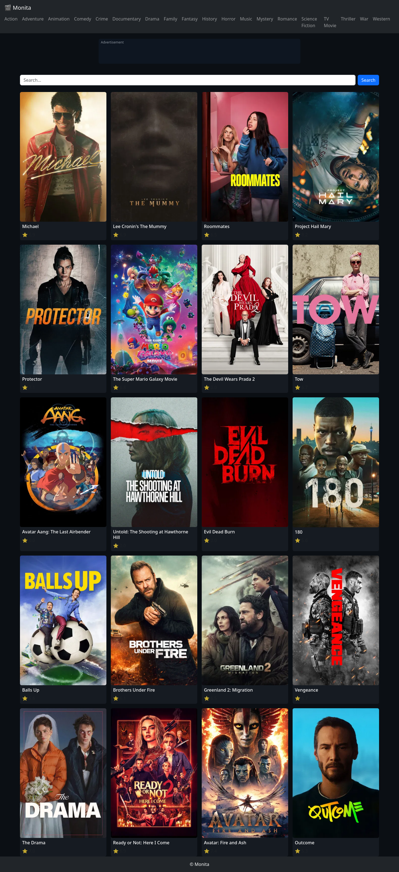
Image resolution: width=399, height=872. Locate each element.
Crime (102, 19)
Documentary (126, 19)
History (209, 19)
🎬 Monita (17, 7)
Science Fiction (309, 22)
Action (10, 19)
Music (246, 19)
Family (170, 19)
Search (368, 80)
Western (381, 19)
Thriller (348, 19)
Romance (287, 19)
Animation (59, 19)
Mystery (265, 19)
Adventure (33, 19)
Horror (228, 19)
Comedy (82, 19)
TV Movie (330, 22)
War (364, 19)
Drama (152, 19)
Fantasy (190, 19)
